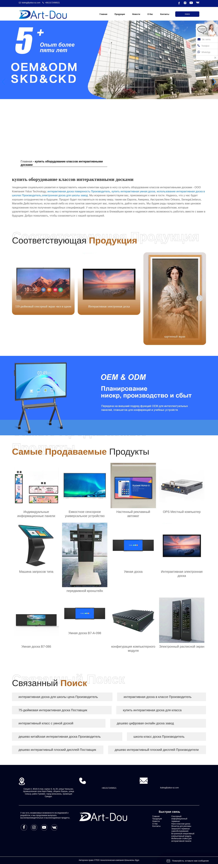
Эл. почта (204, 39)
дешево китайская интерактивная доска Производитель (60, 736)
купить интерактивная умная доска (133, 191)
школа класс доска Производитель (158, 736)
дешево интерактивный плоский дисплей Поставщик (57, 749)
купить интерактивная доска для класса (152, 710)
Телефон (203, 45)
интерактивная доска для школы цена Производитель (58, 697)
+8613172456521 (52, 3)
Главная (26, 161)
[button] (214, 81)
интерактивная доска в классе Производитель (158, 697)
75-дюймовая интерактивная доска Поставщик (53, 710)
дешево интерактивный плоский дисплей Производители (157, 749)
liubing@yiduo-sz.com (31, 3)
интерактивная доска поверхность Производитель (78, 191)
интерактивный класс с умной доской (46, 723)
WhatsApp (204, 51)
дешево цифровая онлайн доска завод (145, 723)
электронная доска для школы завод (65, 195)
